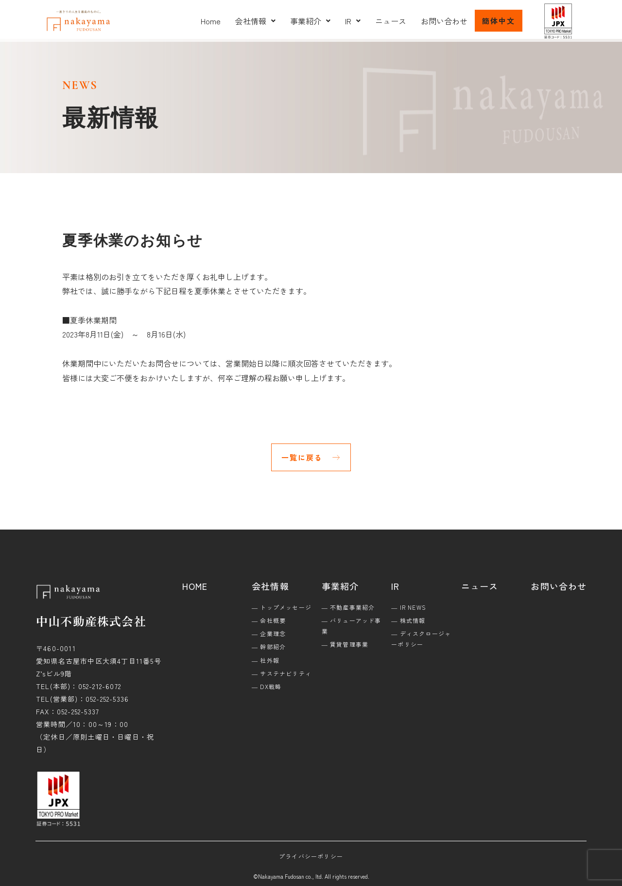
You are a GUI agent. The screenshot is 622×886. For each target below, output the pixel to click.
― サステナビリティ (281, 673)
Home (211, 21)
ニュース (390, 21)
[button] (255, 21)
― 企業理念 (269, 633)
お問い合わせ (444, 21)
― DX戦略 (266, 686)
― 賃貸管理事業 (345, 644)
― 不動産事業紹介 (348, 607)
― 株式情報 (408, 620)
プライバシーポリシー (311, 856)
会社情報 (255, 21)
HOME (195, 586)
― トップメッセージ (281, 607)
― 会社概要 (269, 620)
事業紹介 (310, 21)
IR (353, 21)
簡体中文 (498, 21)
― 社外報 (265, 660)
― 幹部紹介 (269, 646)
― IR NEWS (408, 607)
